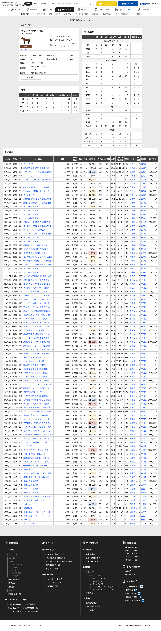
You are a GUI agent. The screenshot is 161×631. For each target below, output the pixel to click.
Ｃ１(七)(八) (28, 446)
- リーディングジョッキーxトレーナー (102, 589)
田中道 (144, 198)
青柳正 (132, 454)
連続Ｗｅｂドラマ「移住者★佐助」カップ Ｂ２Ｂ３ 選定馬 (37, 341)
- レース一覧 (12, 554)
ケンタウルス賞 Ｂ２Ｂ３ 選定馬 (36, 287)
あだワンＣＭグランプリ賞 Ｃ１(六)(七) (37, 430)
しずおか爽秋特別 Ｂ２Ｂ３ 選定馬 (37, 399)
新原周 (132, 276)
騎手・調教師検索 (39, 14)
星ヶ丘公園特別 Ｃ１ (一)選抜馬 (36, 187)
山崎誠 (132, 411)
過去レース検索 (54, 14)
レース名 (51, 3)
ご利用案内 (143, 9)
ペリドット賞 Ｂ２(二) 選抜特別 (36, 353)
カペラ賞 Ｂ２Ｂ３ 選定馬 (33, 361)
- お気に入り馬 (131, 593)
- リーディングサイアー (97, 584)
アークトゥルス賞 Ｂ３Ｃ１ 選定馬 (37, 384)
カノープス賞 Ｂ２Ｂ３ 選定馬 (35, 291)
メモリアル (68, 14)
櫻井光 (132, 295)
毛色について (24, 49)
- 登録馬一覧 (130, 574)
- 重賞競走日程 (131, 550)
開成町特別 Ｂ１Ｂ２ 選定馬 (34, 365)
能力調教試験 (107, 14)
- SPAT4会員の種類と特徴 (54, 558)
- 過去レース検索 (91, 561)
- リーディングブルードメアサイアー (101, 587)
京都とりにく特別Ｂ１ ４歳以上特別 (38, 264)
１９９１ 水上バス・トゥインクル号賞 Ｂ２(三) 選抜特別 (38, 349)
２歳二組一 (27, 504)
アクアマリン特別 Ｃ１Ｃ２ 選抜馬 (37, 427)
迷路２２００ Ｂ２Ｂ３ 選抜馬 (35, 369)
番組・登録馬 (102, 9)
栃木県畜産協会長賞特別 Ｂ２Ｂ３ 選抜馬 (37, 334)
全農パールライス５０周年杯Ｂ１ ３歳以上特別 (38, 222)
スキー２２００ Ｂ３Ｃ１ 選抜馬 (36, 326)
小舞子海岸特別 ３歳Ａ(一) (34, 454)
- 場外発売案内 (131, 553)
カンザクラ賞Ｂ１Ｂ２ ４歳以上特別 (38, 256)
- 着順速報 (11, 583)
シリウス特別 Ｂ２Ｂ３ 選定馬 (35, 318)
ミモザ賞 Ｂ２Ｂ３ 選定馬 (33, 330)
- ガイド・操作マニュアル (54, 582)
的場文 (132, 430)
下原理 (132, 488)
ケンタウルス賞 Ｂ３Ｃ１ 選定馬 (36, 403)
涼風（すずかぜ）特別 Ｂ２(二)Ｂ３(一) (37, 357)
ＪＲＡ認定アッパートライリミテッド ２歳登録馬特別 (37, 496)
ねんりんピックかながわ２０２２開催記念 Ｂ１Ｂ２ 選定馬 (37, 284)
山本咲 (132, 198)
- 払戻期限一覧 (131, 559)
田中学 (132, 268)
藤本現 (132, 392)
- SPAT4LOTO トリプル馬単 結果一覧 (22, 608)
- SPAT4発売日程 (51, 586)
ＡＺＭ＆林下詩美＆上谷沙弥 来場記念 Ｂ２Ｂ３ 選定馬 (38, 276)
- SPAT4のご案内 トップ (54, 554)
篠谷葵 (132, 403)
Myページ (122, 9)
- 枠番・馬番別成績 (92, 606)
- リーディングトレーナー (98, 581)
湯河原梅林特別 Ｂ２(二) (33, 392)
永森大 (132, 164)
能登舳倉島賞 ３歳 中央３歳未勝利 (37, 457)
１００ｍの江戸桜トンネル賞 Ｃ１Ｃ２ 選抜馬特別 (38, 442)
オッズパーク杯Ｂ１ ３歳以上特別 (37, 226)
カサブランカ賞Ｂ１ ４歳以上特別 (37, 233)
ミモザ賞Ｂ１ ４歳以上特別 (34, 253)
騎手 (35, 3)
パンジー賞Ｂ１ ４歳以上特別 (35, 229)
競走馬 (28, 3)
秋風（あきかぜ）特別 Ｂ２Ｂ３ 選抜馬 (37, 280)
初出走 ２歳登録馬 (30, 523)
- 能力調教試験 (91, 603)
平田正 (144, 276)
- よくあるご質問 (51, 568)
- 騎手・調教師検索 (92, 558)
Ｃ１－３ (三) (28, 164)
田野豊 (132, 484)
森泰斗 (132, 396)
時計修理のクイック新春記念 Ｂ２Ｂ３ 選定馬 (38, 388)
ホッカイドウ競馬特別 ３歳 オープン (38, 434)
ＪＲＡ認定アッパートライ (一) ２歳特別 (38, 500)
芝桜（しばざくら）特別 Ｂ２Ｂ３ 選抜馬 (37, 307)
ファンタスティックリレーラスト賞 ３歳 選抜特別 (37, 450)
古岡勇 (132, 345)
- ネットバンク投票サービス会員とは (59, 561)
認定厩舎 (95, 14)
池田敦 (132, 457)
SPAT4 (47, 9)
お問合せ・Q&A (15, 625)
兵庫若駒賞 (27, 508)
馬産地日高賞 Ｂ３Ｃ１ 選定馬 (35, 415)
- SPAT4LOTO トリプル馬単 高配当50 (22, 611)
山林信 (132, 361)
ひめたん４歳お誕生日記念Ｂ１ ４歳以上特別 (38, 249)
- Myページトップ (132, 586)
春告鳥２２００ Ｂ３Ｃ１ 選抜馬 (36, 380)
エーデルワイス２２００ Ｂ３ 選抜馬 (37, 295)
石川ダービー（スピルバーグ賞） (36, 461)
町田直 (132, 349)
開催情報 (31, 9)
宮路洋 (144, 164)
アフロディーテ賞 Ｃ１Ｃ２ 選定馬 (37, 423)
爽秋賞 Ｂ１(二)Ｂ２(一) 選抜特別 (36, 345)
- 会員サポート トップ (53, 579)
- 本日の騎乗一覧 (14, 594)
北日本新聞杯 (28, 469)
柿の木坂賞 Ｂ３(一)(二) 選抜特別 (36, 407)
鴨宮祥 (132, 264)
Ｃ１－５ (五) (28, 183)
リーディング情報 (82, 14)
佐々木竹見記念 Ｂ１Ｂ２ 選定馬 (36, 322)
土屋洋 (144, 481)
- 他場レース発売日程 (133, 556)
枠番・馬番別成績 (122, 14)
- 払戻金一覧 (12, 586)
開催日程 (83, 9)
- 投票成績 (129, 590)
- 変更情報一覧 (13, 579)
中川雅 (144, 454)
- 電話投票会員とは (52, 565)
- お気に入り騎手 (132, 597)
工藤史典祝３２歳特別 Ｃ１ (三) (36, 168)
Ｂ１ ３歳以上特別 (30, 206)
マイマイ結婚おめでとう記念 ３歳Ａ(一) (38, 473)
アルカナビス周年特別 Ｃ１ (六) (36, 191)
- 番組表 (128, 571)
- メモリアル (90, 571)
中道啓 (144, 430)
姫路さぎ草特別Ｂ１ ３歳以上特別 (37, 202)
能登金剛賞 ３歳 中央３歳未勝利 (36, 477)
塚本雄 (132, 175)
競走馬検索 (25, 14)
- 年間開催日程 (131, 547)
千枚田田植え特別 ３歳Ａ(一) (35, 465)
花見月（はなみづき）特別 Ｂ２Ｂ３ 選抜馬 (38, 314)
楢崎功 (132, 442)
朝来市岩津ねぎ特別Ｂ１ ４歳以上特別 (38, 260)
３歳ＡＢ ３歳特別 (30, 481)
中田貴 (132, 241)
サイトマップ (28, 625)
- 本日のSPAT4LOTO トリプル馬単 (21, 604)
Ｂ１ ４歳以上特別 (30, 237)
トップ (15, 9)
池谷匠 (132, 322)
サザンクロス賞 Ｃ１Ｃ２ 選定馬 (36, 438)
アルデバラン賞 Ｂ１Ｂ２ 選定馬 (36, 303)
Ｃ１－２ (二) (28, 175)
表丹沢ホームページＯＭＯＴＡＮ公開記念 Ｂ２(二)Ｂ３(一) (37, 299)
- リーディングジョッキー (98, 578)
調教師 (43, 3)
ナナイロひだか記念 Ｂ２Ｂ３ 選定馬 (37, 338)
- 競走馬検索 (90, 554)
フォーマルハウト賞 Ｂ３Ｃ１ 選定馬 (37, 419)
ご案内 (38, 625)
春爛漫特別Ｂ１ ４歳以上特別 (35, 245)
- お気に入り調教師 (132, 600)
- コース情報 (90, 610)
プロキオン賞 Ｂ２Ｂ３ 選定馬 (35, 372)
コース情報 (136, 14)
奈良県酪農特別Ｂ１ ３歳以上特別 (37, 198)
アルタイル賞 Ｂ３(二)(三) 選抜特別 (37, 411)
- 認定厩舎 (89, 592)
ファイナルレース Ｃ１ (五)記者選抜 (37, 171)
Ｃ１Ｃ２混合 (28, 195)
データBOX (64, 9)
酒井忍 (132, 369)
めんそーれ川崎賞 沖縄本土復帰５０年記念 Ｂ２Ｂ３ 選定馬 (38, 311)
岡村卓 (132, 168)
